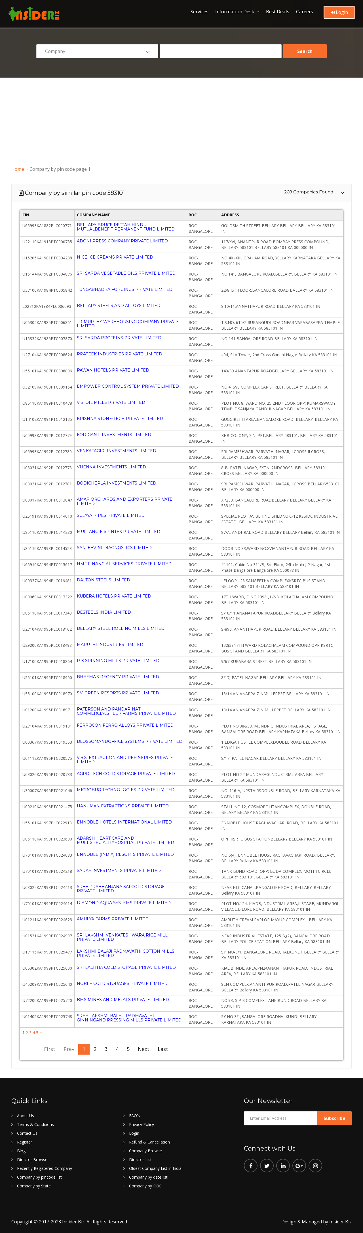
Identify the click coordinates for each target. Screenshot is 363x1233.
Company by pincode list (39, 1177)
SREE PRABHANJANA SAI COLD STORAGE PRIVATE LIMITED (121, 888)
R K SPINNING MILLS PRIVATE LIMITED (118, 660)
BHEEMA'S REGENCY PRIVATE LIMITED (118, 676)
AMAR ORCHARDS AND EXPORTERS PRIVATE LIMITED (124, 501)
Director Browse (32, 1159)
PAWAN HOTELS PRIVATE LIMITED (113, 370)
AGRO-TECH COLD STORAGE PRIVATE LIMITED (126, 773)
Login (339, 12)
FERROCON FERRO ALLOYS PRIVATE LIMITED (125, 725)
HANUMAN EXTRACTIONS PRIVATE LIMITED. (123, 806)
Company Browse (145, 1150)
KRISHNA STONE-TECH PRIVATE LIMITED (120, 418)
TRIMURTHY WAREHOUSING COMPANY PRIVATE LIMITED (128, 323)
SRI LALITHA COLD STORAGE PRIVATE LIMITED (126, 967)
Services (199, 11)
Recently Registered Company (44, 1168)
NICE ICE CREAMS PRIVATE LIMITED (115, 257)
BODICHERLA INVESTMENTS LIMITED (116, 483)
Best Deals (277, 11)
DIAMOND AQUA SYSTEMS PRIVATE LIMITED (124, 902)
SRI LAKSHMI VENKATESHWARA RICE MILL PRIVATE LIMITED (122, 937)
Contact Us (27, 1133)
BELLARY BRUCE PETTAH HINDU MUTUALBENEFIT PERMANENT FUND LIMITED (126, 227)
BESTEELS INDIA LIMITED (104, 612)
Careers (304, 11)
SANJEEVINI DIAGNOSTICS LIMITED (114, 547)
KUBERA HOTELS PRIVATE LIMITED (114, 596)
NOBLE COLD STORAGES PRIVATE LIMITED (122, 983)
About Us (25, 1115)
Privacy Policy (141, 1124)
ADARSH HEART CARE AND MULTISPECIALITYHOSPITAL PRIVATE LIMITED (125, 840)
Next (142, 1049)
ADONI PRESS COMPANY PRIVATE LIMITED (122, 241)
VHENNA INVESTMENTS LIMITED (111, 467)
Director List (140, 1159)
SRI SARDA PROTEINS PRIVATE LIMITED (119, 337)
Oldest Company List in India (155, 1168)
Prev (67, 1049)
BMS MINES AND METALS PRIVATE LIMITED (123, 999)
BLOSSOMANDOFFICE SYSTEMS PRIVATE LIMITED (129, 741)
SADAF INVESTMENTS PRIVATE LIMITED (119, 870)
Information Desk (234, 11)
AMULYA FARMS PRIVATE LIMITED (113, 918)
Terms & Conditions (35, 1124)
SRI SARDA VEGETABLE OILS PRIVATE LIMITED (126, 273)
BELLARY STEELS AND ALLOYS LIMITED (119, 305)
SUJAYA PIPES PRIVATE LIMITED (111, 515)
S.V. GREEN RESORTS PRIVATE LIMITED (118, 693)
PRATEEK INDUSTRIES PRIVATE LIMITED (119, 354)
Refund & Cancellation (149, 1142)
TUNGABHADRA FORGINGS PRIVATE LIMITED (124, 289)
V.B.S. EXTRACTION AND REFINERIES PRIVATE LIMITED (125, 759)
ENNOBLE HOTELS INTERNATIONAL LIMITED (124, 822)
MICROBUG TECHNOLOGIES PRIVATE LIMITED (125, 789)
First (48, 1049)
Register (24, 1142)
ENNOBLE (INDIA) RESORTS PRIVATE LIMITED (125, 854)
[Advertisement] (181, 120)
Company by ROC (145, 1186)
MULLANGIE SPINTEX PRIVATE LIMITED (118, 531)
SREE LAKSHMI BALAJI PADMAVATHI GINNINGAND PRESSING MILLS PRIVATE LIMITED (129, 1018)
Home (17, 169)
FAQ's (134, 1115)
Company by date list (148, 1177)
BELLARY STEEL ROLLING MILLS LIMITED (120, 628)
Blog (21, 1150)
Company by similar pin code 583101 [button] (179, 192)
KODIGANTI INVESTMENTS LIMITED (114, 434)
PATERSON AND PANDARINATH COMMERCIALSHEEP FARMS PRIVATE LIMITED (126, 711)
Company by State (34, 1186)
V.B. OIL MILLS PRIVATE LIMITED (111, 402)
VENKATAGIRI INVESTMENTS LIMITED (116, 450)
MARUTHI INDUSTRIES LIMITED (110, 644)
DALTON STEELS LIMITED (103, 580)
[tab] (181, 193)
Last (162, 1049)
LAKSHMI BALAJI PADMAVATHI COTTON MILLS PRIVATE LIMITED (125, 953)
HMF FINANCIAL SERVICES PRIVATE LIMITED (124, 563)
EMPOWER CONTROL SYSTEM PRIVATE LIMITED (128, 386)
